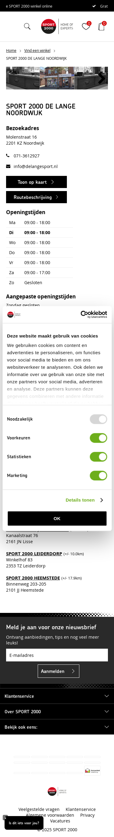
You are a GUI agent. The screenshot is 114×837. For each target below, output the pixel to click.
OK (57, 518)
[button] (102, 79)
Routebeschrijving (33, 197)
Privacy (87, 815)
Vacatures (60, 821)
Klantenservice (81, 809)
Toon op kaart (32, 182)
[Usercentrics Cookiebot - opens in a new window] (81, 314)
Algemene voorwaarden (50, 815)
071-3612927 (27, 156)
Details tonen (80, 500)
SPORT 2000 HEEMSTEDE (33, 578)
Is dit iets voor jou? (24, 822)
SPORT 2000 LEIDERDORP (34, 553)
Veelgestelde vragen (39, 809)
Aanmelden (52, 671)
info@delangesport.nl (36, 166)
